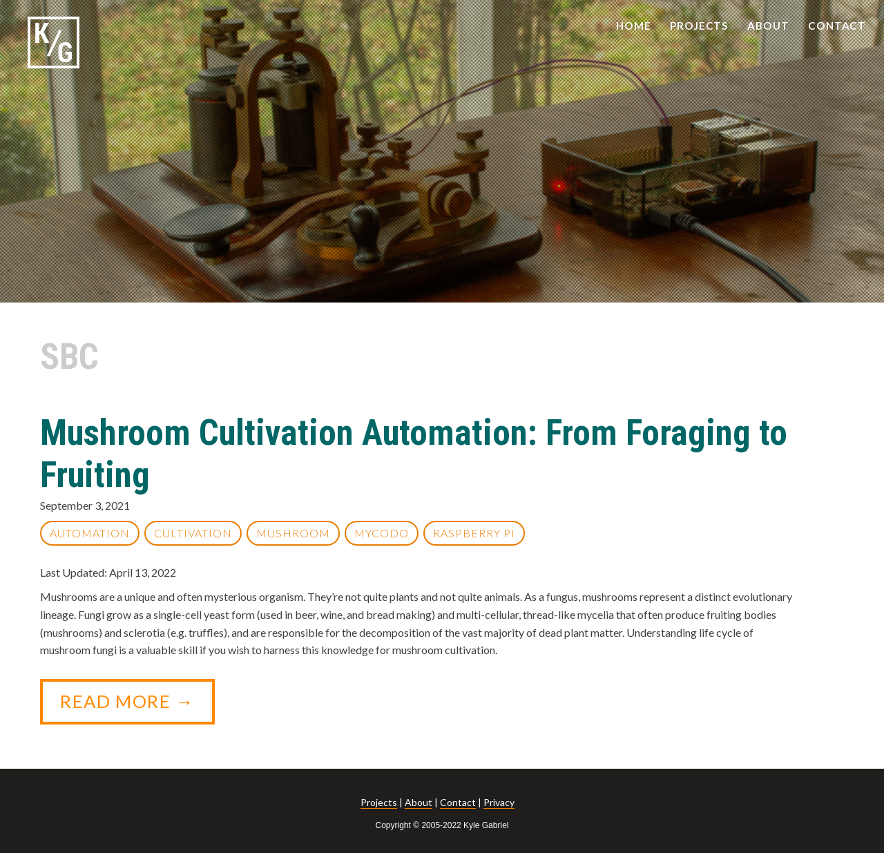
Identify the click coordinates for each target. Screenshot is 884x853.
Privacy (499, 802)
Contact (458, 802)
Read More (137, 707)
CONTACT (837, 25)
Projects (379, 802)
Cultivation (193, 532)
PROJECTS (699, 25)
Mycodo (381, 532)
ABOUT (768, 25)
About (418, 802)
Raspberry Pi (474, 532)
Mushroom (293, 532)
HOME (633, 25)
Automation (90, 532)
